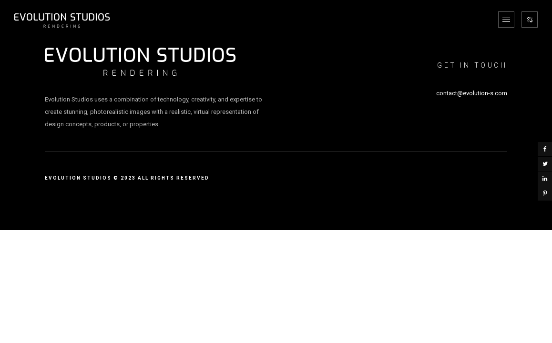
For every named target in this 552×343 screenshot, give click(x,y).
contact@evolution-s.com (471, 93)
